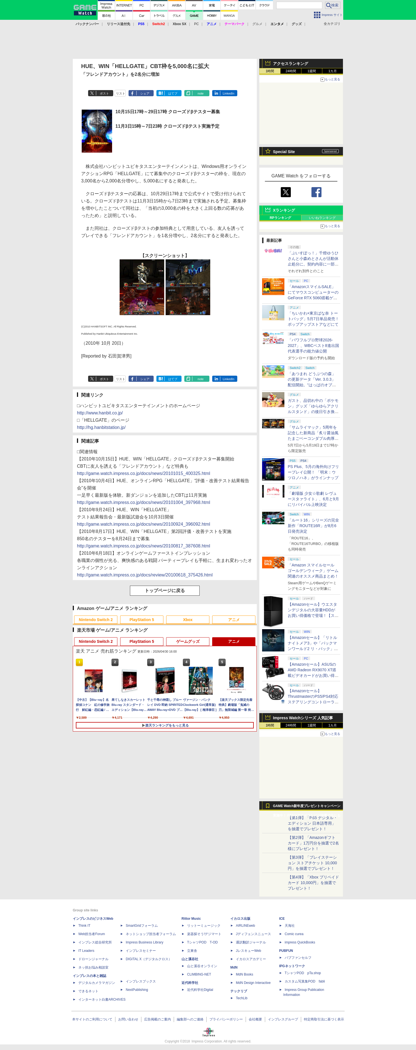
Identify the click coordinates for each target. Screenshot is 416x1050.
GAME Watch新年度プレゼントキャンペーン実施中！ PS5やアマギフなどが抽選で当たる (306, 807)
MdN (234, 967)
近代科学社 (190, 983)
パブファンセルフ (298, 958)
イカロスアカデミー (251, 959)
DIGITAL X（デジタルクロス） (149, 959)
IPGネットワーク (292, 966)
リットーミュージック (204, 926)
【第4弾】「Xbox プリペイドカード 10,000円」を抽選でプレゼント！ (313, 882)
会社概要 (255, 1019)
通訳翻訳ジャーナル (251, 942)
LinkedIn (228, 93)
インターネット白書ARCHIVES (101, 999)
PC (196, 24)
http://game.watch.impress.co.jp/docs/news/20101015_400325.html (143, 473)
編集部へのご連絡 (190, 1019)
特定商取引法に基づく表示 (324, 1019)
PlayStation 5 (142, 619)
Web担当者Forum (91, 934)
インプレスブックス (141, 981)
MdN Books (244, 974)
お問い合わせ (128, 1019)
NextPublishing (137, 990)
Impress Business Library (144, 942)
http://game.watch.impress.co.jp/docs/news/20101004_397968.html (143, 502)
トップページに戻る (165, 590)
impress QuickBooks (300, 942)
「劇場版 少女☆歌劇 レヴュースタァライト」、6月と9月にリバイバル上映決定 (313, 499)
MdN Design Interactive (253, 983)
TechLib (241, 998)
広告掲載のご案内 (157, 1019)
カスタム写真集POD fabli (305, 981)
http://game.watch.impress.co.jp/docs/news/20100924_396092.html (143, 524)
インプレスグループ (283, 1019)
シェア (144, 93)
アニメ (234, 619)
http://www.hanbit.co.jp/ (100, 413)
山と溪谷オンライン (202, 966)
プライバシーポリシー (226, 1019)
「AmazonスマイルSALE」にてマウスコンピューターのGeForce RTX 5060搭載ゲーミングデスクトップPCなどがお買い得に (313, 297)
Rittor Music (191, 919)
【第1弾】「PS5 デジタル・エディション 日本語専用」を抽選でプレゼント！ (312, 823)
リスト (120, 93)
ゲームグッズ (188, 641)
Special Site (284, 151)
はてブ (172, 93)
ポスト (104, 93)
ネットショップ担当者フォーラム (151, 934)
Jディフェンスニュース (253, 934)
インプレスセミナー (141, 951)
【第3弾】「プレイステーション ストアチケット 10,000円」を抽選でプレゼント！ (312, 863)
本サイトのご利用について (92, 1019)
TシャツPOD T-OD (202, 942)
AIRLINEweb (245, 926)
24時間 (291, 71)
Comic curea (294, 934)
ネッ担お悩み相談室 (93, 967)
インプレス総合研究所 (95, 942)
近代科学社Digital (200, 990)
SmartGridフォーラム (142, 926)
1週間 (312, 71)
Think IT (84, 926)
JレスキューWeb (248, 951)
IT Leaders (86, 951)
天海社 (290, 926)
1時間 (270, 71)
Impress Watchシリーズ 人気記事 (303, 718)
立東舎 (192, 951)
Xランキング (284, 210)
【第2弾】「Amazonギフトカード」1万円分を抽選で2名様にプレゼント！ (313, 843)
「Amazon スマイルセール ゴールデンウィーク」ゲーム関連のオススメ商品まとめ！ (313, 570)
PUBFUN (286, 951)
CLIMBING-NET (199, 974)
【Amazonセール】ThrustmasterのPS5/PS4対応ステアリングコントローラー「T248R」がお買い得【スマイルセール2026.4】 (313, 702)
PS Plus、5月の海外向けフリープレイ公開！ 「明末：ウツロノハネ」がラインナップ (313, 472)
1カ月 (332, 71)
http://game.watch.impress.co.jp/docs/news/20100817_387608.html (143, 546)
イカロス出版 (240, 919)
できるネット (88, 991)
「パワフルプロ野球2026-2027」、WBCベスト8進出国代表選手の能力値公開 (313, 345)
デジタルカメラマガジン (96, 983)
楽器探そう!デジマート (204, 934)
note (201, 93)
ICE (282, 919)
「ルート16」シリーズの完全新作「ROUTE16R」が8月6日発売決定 (313, 526)
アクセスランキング (290, 63)
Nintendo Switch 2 (96, 619)
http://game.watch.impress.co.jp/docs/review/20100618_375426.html (145, 575)
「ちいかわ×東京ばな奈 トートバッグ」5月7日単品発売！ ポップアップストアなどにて (313, 319)
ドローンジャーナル (93, 959)
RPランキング (280, 218)
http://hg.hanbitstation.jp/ (101, 427)
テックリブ (238, 991)
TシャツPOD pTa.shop (303, 973)
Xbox (187, 619)
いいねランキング (322, 218)
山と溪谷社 (190, 959)
